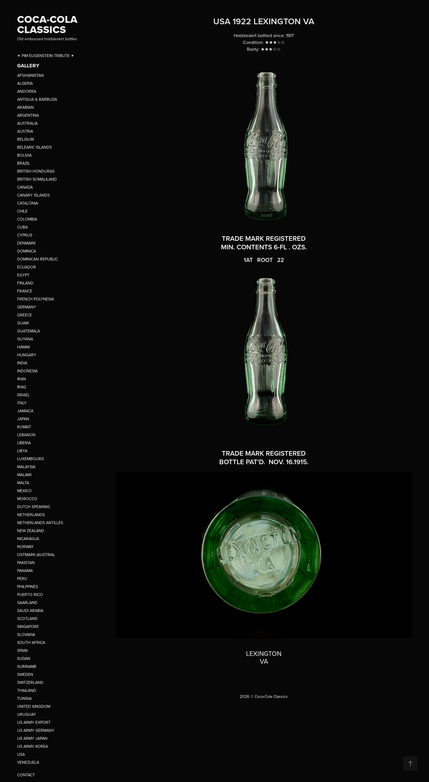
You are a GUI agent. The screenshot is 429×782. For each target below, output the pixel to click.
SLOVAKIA (26, 634)
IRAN (21, 379)
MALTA (23, 483)
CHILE (22, 211)
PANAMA (25, 570)
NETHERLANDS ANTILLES (40, 523)
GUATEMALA (28, 331)
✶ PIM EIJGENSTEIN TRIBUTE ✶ (45, 55)
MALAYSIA (26, 467)
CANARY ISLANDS (33, 195)
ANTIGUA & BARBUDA (37, 99)
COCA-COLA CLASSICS (48, 24)
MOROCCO (27, 499)
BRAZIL (23, 163)
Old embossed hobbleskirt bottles (47, 39)
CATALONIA (27, 203)
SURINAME (27, 666)
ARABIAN (25, 107)
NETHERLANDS (31, 515)
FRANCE (24, 291)
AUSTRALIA (27, 123)
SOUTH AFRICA (31, 642)
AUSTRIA (25, 131)
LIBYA (22, 451)
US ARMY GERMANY (35, 730)
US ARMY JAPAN (32, 738)
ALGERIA (25, 83)
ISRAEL (23, 395)
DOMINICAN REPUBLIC (37, 259)
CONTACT (26, 775)
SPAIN (22, 650)
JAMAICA (25, 411)
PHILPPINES (27, 586)
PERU (22, 578)
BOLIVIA (24, 155)
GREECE (24, 315)
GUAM (23, 323)
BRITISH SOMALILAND (37, 179)
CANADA (25, 187)
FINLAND (25, 283)
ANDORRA (26, 91)
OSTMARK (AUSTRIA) (35, 554)
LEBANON (26, 435)
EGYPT (23, 275)
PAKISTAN (26, 562)
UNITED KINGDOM (33, 706)
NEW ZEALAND (30, 531)
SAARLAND (27, 602)
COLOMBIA (27, 219)
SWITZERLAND (30, 682)
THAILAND (26, 690)
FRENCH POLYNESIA (35, 299)
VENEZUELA (28, 762)
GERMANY (26, 307)
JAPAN (23, 419)
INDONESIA (27, 371)
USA (21, 754)
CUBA (22, 227)
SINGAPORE (28, 626)
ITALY (22, 403)
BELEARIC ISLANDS (34, 147)
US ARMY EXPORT (34, 722)
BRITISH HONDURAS (36, 171)
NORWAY (25, 546)
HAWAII (23, 347)
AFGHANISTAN (30, 75)
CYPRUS (24, 235)
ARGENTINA (28, 115)
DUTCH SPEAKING (33, 507)
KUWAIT (24, 427)
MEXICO (24, 491)
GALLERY (28, 65)
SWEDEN (25, 674)
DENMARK (26, 243)
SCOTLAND (27, 618)
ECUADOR (26, 267)
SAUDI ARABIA (30, 610)
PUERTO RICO (30, 594)
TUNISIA (24, 698)
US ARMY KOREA (32, 746)
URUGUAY (26, 714)
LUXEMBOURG (30, 459)
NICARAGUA (28, 538)
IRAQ (21, 387)
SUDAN (23, 658)
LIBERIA (24, 443)
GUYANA (25, 339)
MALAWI (24, 475)
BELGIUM (25, 139)
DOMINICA (26, 251)
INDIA (22, 363)
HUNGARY (26, 355)
